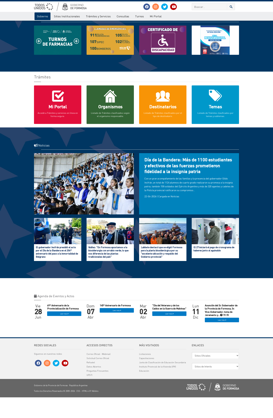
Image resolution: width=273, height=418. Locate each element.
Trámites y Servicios (98, 16)
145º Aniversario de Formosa (115, 326)
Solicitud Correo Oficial (98, 379)
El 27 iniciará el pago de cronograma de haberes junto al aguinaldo (213, 269)
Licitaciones (145, 374)
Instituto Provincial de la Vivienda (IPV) (157, 387)
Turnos (139, 16)
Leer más (64, 334)
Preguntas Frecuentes (97, 391)
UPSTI (89, 395)
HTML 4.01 (86, 411)
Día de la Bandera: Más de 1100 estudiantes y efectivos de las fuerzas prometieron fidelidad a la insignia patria (188, 186)
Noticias (174, 216)
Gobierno (42, 16)
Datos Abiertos (94, 387)
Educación (144, 391)
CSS (78, 411)
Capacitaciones (146, 379)
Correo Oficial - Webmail (99, 374)
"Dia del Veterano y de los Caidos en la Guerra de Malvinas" (169, 327)
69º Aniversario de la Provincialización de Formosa (63, 327)
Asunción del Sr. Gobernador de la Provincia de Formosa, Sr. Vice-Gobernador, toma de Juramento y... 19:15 (221, 330)
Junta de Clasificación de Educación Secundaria (162, 383)
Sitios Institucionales (67, 16)
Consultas (123, 16)
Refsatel (91, 383)
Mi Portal (156, 16)
